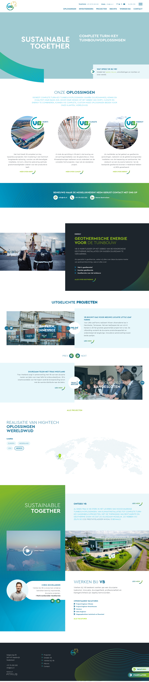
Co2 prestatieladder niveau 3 (97, 519)
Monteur (79, 609)
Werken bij (125, 9)
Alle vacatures (80, 619)
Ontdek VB (48, 658)
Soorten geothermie (85, 270)
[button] (52, 601)
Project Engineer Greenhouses (86, 606)
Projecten (101, 9)
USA (9, 448)
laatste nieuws (111, 72)
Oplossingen (69, 9)
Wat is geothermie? (85, 267)
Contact (138, 9)
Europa (11, 443)
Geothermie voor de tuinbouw (89, 273)
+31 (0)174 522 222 (93, 4)
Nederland (24, 443)
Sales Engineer (81, 611)
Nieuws (113, 9)
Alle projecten (74, 410)
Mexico (19, 448)
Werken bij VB (49, 661)
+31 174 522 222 (12, 665)
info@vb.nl (109, 4)
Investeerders (86, 9)
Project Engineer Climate (84, 604)
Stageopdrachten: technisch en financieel (90, 614)
